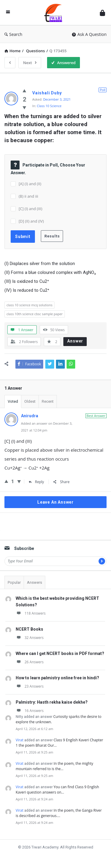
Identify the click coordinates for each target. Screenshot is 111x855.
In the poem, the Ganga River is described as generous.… (59, 813)
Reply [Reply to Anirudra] (36, 481)
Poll (102, 90)
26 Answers (30, 661)
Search (13, 34)
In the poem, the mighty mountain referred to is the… (54, 766)
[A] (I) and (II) (30, 183)
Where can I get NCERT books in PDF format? (60, 653)
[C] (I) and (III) (30, 208)
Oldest (30, 401)
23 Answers (30, 686)
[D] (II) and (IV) (31, 221)
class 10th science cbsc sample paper (35, 314)
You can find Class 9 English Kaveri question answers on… (57, 789)
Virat (19, 740)
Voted (13, 401)
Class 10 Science (49, 106)
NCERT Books (29, 629)
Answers (34, 582)
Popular (14, 582)
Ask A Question (89, 34)
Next (29, 62)
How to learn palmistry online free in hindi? (57, 677)
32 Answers (30, 637)
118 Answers (31, 613)
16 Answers (30, 710)
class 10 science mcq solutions (29, 305)
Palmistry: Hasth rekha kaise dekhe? (52, 702)
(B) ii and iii (28, 196)
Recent (48, 401)
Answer (75, 341)
